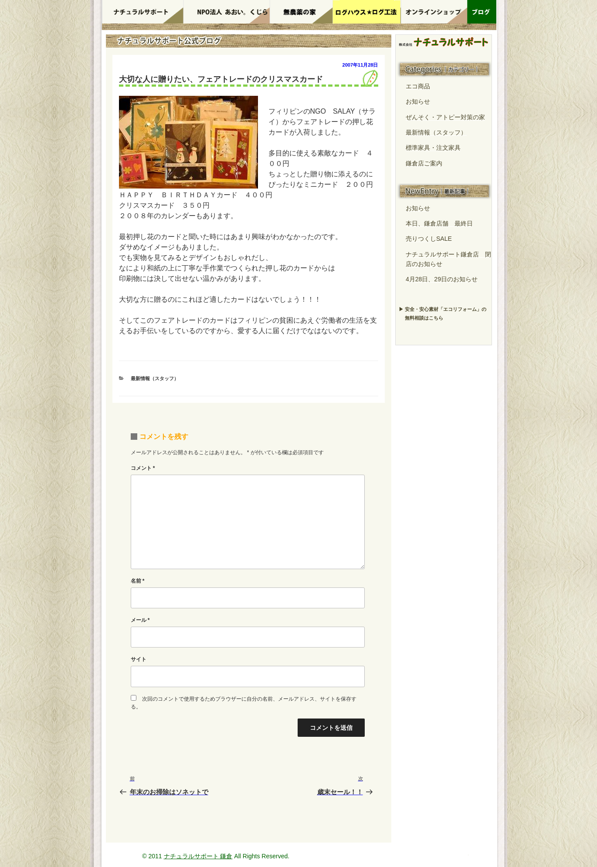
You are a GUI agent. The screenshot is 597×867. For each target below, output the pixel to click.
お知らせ (418, 101)
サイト (138, 659)
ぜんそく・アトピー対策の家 (445, 117)
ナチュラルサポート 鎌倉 (198, 856)
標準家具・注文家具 (433, 147)
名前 (138, 581)
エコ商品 (418, 86)
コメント (143, 468)
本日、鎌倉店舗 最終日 (439, 223)
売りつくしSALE (429, 238)
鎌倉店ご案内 (424, 163)
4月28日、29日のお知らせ (442, 279)
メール (140, 620)
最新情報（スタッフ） (155, 378)
